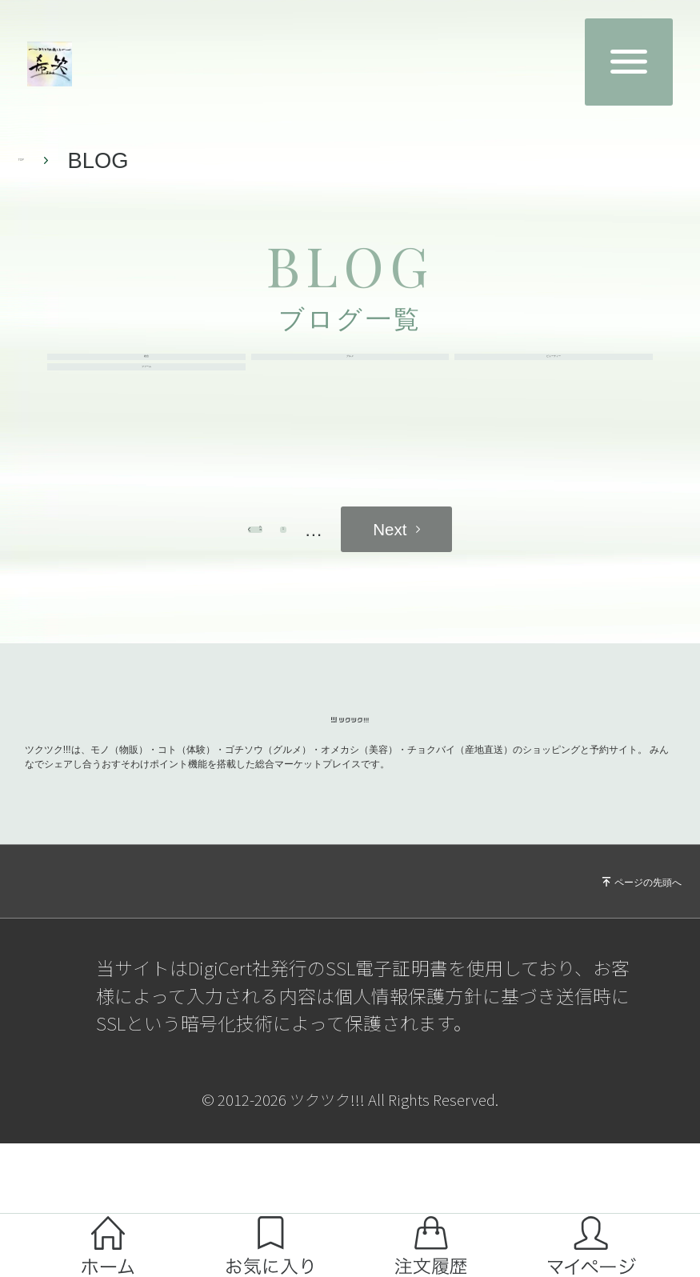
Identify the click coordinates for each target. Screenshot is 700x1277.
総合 (146, 378)
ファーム (146, 433)
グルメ (350, 378)
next (465, 618)
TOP (40, 160)
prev (235, 618)
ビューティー (553, 378)
